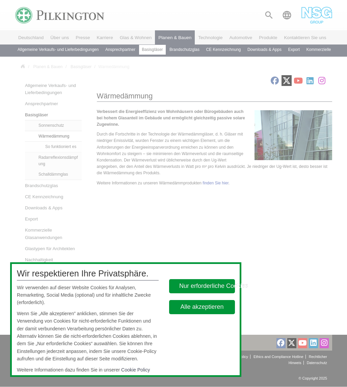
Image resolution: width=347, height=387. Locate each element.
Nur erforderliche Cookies (207, 285)
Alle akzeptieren (202, 306)
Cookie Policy (135, 370)
